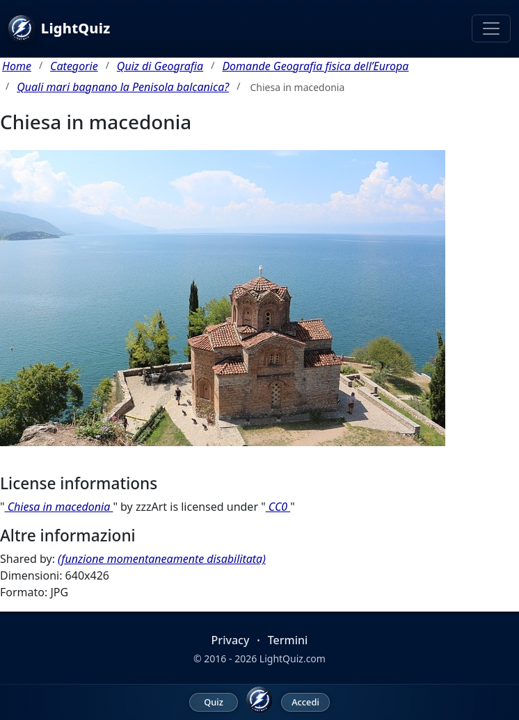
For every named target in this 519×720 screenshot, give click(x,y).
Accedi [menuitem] (305, 702)
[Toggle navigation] (491, 28)
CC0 (278, 506)
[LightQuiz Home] (259, 699)
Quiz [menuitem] (213, 702)
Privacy (230, 640)
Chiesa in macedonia (59, 506)
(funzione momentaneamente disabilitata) (162, 558)
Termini (288, 640)
